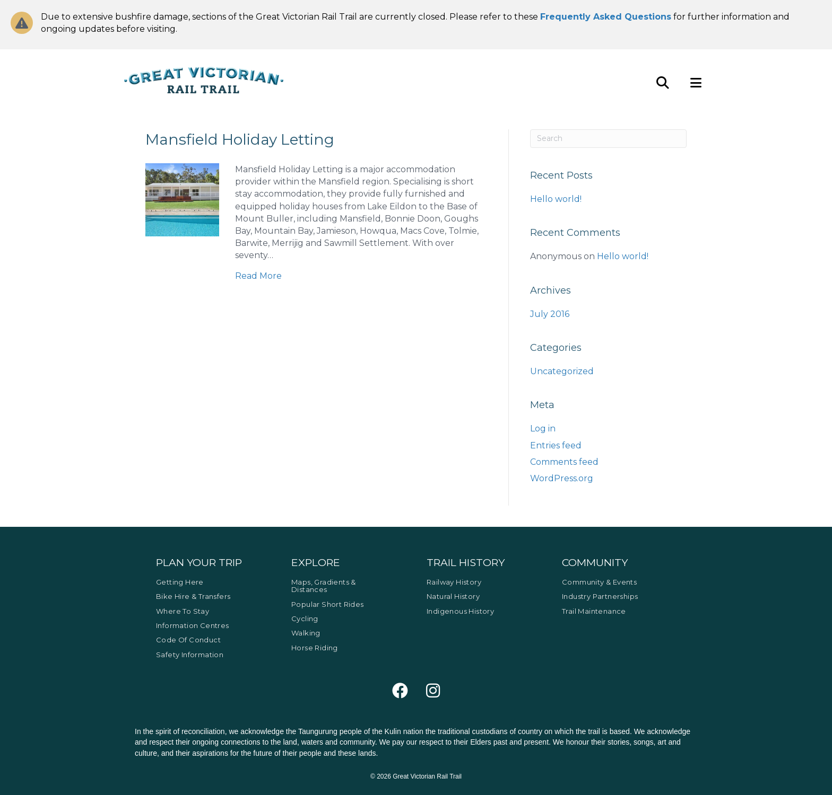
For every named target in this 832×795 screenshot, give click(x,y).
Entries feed (556, 445)
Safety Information (189, 654)
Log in (543, 428)
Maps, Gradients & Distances (323, 586)
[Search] (608, 138)
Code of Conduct (188, 639)
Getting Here (180, 582)
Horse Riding (314, 647)
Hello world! (556, 199)
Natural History (453, 596)
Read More (258, 276)
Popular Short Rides (327, 604)
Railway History (454, 582)
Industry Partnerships (600, 596)
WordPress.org (561, 478)
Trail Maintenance (594, 611)
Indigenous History (460, 611)
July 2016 (549, 314)
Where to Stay (182, 611)
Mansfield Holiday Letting (239, 139)
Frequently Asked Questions (605, 17)
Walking (305, 633)
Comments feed (564, 462)
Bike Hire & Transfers (193, 596)
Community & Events (599, 582)
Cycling (304, 618)
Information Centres (192, 625)
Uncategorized (562, 371)
